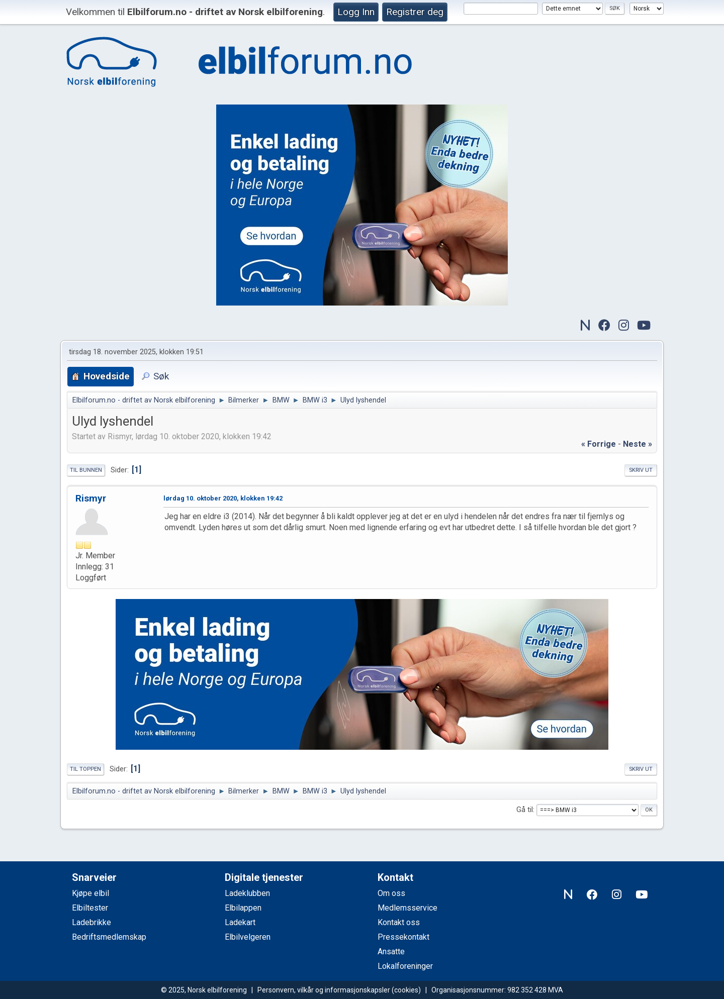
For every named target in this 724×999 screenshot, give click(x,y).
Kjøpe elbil (90, 893)
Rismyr (90, 498)
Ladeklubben (247, 893)
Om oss (391, 893)
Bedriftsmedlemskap (109, 937)
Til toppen (85, 769)
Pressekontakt (403, 937)
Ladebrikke (91, 922)
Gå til (524, 810)
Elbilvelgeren (247, 937)
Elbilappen (243, 908)
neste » (637, 444)
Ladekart (240, 922)
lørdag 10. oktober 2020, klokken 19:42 (223, 498)
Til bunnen (86, 470)
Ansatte (391, 951)
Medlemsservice (407, 908)
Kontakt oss (399, 922)
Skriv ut (641, 470)
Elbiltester (90, 908)
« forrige (598, 444)
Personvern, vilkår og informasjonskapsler (323, 990)
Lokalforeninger (405, 966)
